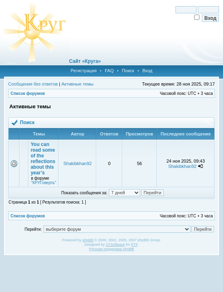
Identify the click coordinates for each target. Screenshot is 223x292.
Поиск (128, 70)
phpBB (87, 240)
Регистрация (84, 70)
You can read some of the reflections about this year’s (42, 159)
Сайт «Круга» (85, 61)
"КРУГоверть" (43, 182)
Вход (147, 70)
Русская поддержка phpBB (111, 249)
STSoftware (115, 245)
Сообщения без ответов (33, 84)
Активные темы (77, 84)
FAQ (109, 70)
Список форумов (28, 93)
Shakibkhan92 (77, 163)
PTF (134, 245)
